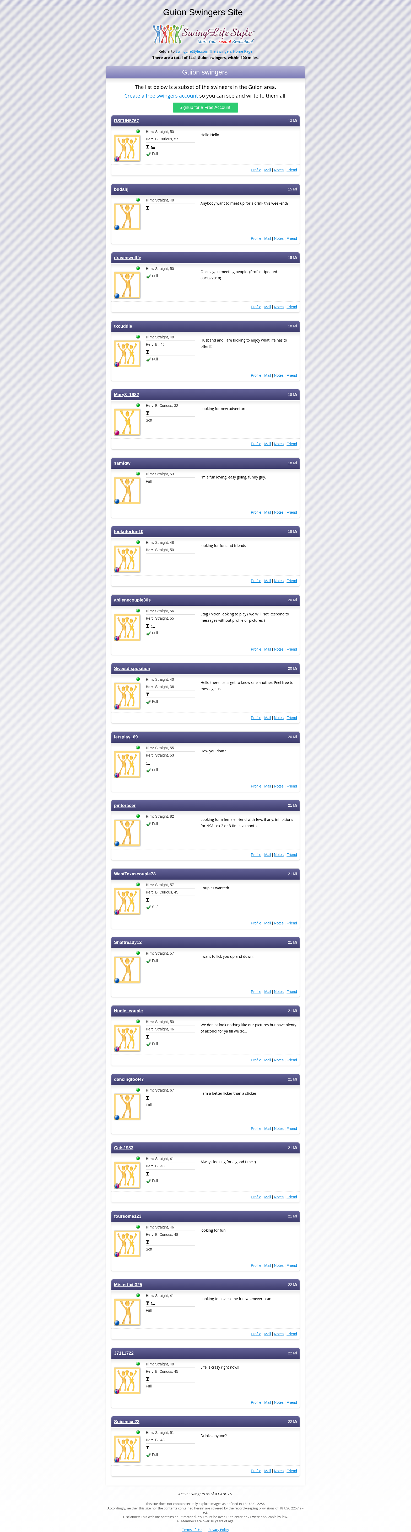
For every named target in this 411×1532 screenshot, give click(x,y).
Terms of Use (192, 1529)
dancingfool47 (129, 1079)
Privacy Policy (218, 1529)
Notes (279, 170)
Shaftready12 (128, 942)
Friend (291, 170)
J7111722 (124, 1353)
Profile (256, 170)
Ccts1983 (123, 1147)
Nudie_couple (128, 1010)
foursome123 (128, 1216)
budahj (121, 189)
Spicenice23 (126, 1421)
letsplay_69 (126, 737)
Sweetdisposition (132, 668)
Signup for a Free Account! (206, 107)
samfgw (122, 463)
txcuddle (123, 326)
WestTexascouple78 (135, 873)
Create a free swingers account (161, 95)
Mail (267, 170)
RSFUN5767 (126, 120)
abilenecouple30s (132, 600)
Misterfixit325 (128, 1284)
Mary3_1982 (126, 394)
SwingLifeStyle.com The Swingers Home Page (214, 51)
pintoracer (125, 805)
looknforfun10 (128, 531)
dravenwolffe (127, 257)
